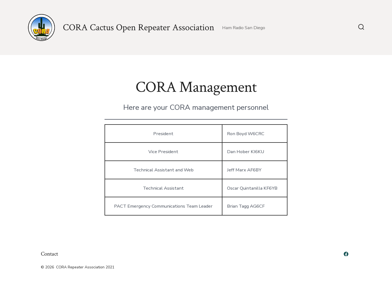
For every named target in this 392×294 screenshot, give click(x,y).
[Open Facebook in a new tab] (346, 254)
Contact (49, 253)
